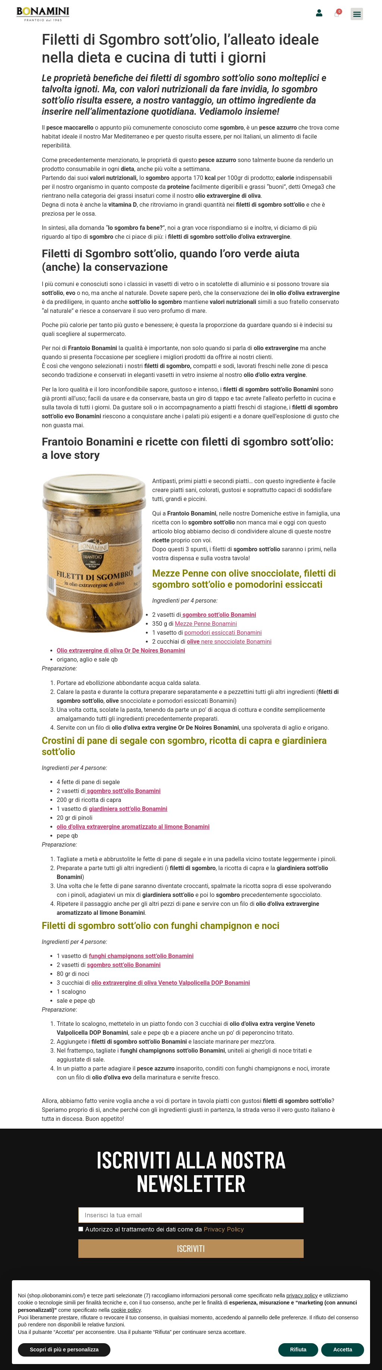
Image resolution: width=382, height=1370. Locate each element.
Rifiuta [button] (298, 1349)
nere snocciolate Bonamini (229, 641)
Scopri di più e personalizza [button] (64, 1349)
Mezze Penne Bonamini (206, 623)
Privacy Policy (224, 1229)
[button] (357, 14)
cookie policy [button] (126, 1310)
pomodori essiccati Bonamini (223, 632)
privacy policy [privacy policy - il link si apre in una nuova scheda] (302, 1295)
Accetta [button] (342, 1349)
